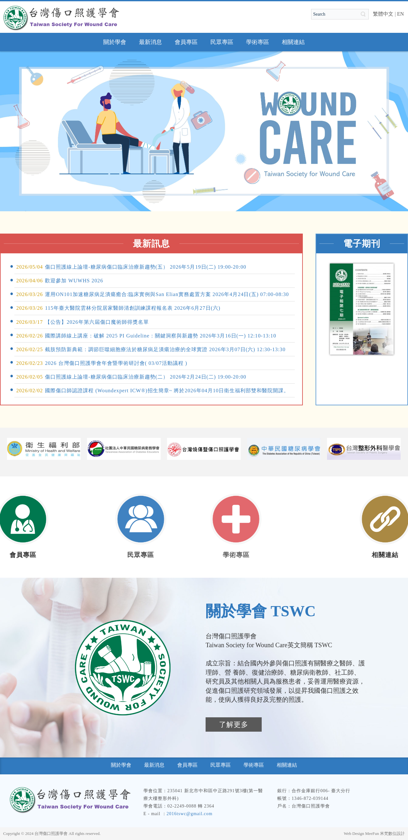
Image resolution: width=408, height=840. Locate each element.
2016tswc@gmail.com (190, 813)
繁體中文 (383, 14)
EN (400, 14)
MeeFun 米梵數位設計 (385, 833)
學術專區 (195, 554)
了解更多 (233, 724)
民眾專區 (114, 554)
